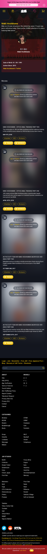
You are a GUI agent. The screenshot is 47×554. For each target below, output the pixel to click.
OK (31, 550)
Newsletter (15, 361)
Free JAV (24, 361)
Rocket (26, 492)
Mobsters (5, 481)
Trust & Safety (6, 388)
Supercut (20, 143)
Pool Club (27, 481)
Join (8, 361)
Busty (3, 428)
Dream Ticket (6, 465)
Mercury (26, 475)
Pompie (4, 497)
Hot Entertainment (29, 473)
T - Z (25, 386)
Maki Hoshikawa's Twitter (12, 68)
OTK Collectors (6, 489)
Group (4, 434)
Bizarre (4, 423)
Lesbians (5, 439)
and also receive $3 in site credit (23, 96)
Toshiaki (4, 508)
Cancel (4, 406)
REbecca (26, 489)
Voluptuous (27, 442)
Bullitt (3, 460)
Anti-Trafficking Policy (9, 391)
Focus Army (27, 460)
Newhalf (26, 437)
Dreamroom (5, 467)
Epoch (9, 545)
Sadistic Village (28, 494)
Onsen (26, 439)
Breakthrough (6, 425)
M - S (25, 383)
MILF (25, 434)
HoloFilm (26, 470)
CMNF (26, 420)
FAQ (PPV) (5, 380)
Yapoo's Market (6, 519)
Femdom (26, 428)
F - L (25, 380)
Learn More (23, 550)
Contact (4, 404)
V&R (3, 511)
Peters (4, 494)
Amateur (4, 418)
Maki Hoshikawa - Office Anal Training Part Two (21, 127)
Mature (4, 445)
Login (11, 94)
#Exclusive (22, 138)
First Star (5, 475)
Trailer (8, 143)
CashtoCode (28, 545)
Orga (3, 487)
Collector (5, 462)
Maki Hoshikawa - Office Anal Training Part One (21, 191)
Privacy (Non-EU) (7, 399)
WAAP (4, 516)
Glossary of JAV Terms (14, 363)
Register (17, 94)
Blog (3, 363)
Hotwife (4, 437)
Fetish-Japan (6, 473)
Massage (5, 442)
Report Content (6, 393)
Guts (25, 465)
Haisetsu (26, 467)
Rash (25, 487)
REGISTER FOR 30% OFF (23, 5)
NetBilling (4, 545)
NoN (3, 484)
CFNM (26, 418)
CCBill (13, 545)
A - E (25, 378)
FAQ (3, 378)
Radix (25, 484)
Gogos (26, 462)
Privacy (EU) (6, 401)
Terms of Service (7, 386)
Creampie (27, 423)
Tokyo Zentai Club (7, 506)
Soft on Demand (29, 497)
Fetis (3, 470)
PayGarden (19, 545)
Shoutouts (27, 363)
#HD (14, 138)
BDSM (4, 420)
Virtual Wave (6, 514)
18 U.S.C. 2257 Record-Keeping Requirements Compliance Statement (22, 540)
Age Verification (7, 383)
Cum (25, 425)
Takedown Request (8, 396)
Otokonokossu (6, 492)
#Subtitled (7, 138)
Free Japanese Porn (36, 361)
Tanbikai (4, 503)
